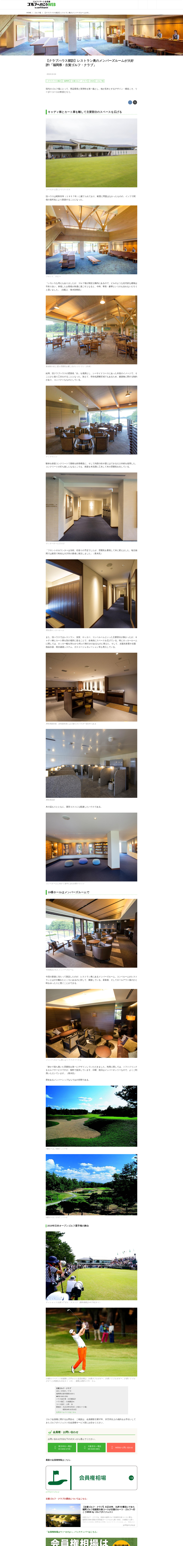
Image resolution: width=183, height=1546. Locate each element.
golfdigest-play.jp (52, 1492)
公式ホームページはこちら (66, 1412)
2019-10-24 (51, 74)
